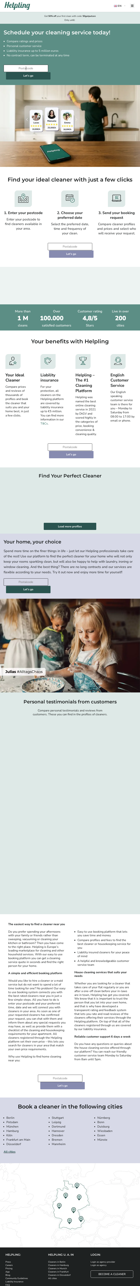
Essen (101, 1099)
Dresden (57, 1099)
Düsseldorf (13, 1108)
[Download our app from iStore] (40, 1264)
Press (8, 1225)
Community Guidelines (16, 1241)
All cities (9, 1115)
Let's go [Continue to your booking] (70, 68)
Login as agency (98, 1228)
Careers (9, 1228)
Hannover (58, 1094)
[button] (120, 6)
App (7, 1235)
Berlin (10, 1081)
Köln (9, 1099)
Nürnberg (103, 1081)
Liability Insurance (14, 1244)
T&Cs (44, 409)
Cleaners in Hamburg (58, 1228)
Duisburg (103, 1090)
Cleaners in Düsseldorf (59, 1238)
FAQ (7, 1248)
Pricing (8, 1231)
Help (7, 1251)
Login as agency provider (103, 1225)
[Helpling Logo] (17, 5)
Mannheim (59, 1108)
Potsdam (12, 1086)
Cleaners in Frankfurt (58, 1235)
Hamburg (12, 1094)
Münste (102, 1103)
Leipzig (56, 1086)
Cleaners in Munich (57, 1231)
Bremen (57, 1103)
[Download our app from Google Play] (60, 1264)
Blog (7, 1238)
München (12, 1090)
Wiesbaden (104, 1094)
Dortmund (58, 1090)
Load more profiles (70, 504)
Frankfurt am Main (18, 1103)
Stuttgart (58, 1081)
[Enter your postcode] (25, 68)
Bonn (100, 1086)
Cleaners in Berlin (56, 1225)
